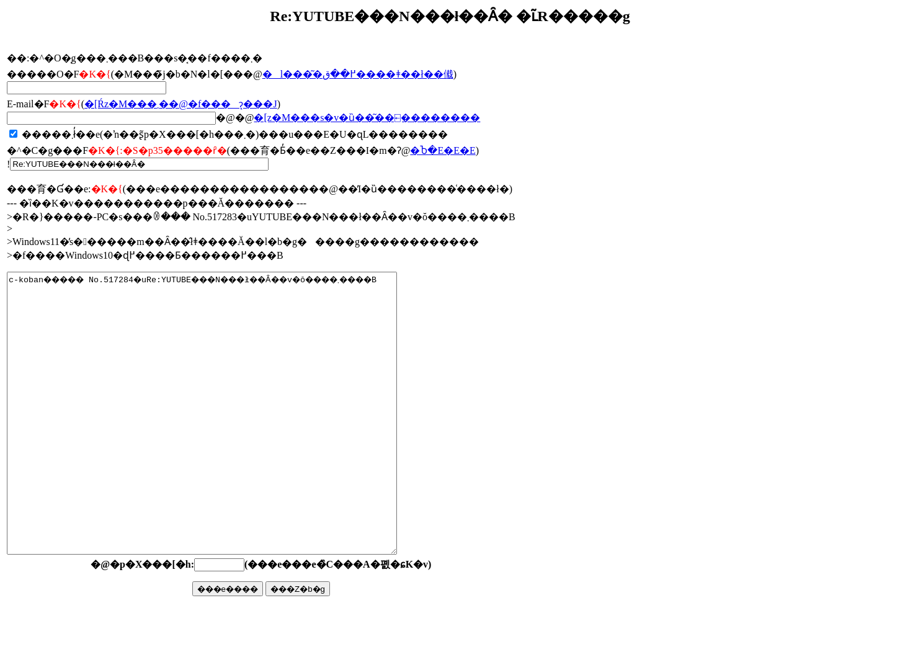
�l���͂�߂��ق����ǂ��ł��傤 (357, 74)
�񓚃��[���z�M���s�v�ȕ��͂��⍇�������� (367, 117)
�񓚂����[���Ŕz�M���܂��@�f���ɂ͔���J (180, 104)
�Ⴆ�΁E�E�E (442, 150)
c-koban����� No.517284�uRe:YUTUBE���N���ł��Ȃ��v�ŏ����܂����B (225, 441)
